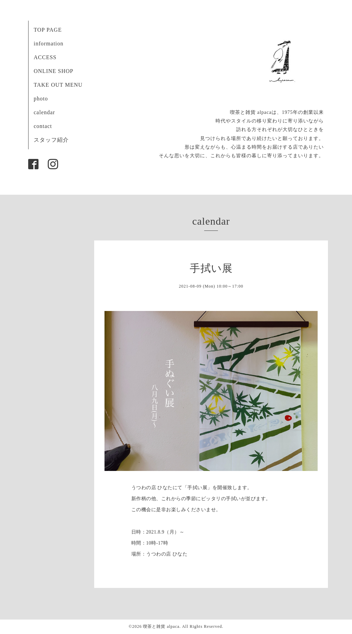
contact (43, 126)
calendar (44, 112)
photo (41, 98)
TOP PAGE (48, 30)
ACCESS (45, 57)
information (49, 43)
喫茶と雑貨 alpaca (161, 626)
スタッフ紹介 (51, 140)
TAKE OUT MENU (58, 85)
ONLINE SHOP (53, 71)
